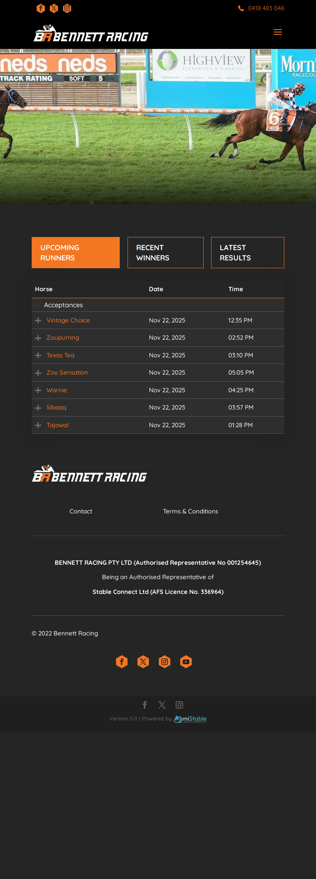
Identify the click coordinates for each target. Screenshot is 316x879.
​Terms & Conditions (190, 658)
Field (251, 330)
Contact (81, 658)
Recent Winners (153, 252)
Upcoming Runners (59, 252)
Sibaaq (45, 523)
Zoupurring (51, 369)
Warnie (45, 484)
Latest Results (235, 252)
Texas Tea (49, 407)
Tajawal (46, 561)
